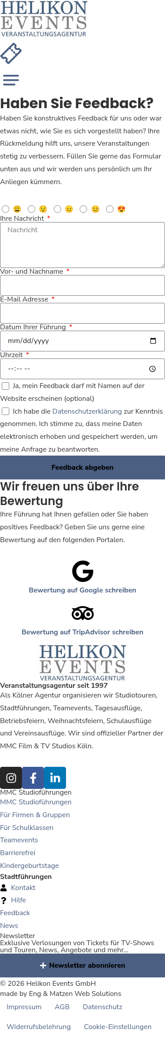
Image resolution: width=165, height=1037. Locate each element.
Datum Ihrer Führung (34, 327)
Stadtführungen (26, 877)
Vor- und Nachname (32, 271)
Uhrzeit (12, 354)
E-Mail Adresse (25, 299)
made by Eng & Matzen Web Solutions (60, 994)
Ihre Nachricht (23, 218)
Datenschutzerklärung (87, 411)
